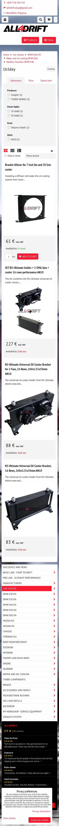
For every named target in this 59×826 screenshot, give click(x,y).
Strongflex (30, 636)
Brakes (30, 684)
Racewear (30, 706)
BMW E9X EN (30, 610)
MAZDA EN (30, 620)
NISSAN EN (30, 626)
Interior (30, 652)
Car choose (30, 588)
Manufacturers (30, 583)
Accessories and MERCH (30, 690)
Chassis (30, 631)
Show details (9, 818)
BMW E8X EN (30, 615)
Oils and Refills (30, 700)
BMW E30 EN (30, 594)
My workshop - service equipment (30, 711)
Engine (30, 663)
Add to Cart (28, 256)
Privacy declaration (41, 811)
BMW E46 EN (30, 604)
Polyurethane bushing (30, 695)
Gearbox (30, 668)
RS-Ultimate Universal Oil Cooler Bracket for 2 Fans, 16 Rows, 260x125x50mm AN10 (28, 369)
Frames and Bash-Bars (30, 658)
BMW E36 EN (30, 599)
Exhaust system (30, 716)
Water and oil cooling (30, 674)
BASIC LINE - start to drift (30, 572)
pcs (10, 256)
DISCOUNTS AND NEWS (15, 567)
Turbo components (14, 679)
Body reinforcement (30, 642)
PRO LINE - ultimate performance (22, 577)
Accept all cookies (39, 819)
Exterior (30, 647)
